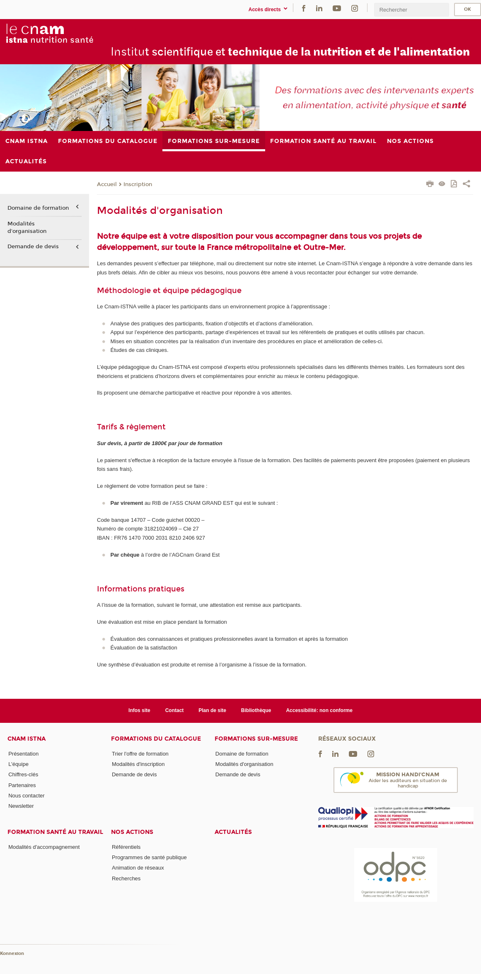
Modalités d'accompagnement (44, 847)
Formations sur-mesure (256, 738)
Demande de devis (33, 246)
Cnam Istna (26, 738)
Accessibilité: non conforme (319, 710)
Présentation (23, 754)
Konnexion (12, 953)
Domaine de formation (38, 208)
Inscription (137, 184)
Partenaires (22, 785)
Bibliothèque (256, 710)
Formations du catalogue (156, 738)
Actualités (233, 832)
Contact (174, 710)
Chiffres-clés (23, 774)
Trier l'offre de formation (140, 754)
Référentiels (126, 847)
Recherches (126, 878)
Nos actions (132, 832)
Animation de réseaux (138, 868)
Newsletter (21, 806)
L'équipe (18, 764)
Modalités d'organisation (26, 227)
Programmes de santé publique (149, 857)
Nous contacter (26, 795)
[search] (411, 10)
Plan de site (212, 710)
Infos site (139, 710)
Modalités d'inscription (138, 764)
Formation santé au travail (55, 832)
